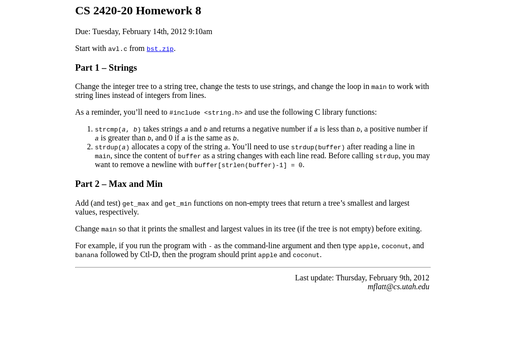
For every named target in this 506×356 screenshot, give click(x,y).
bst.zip (160, 48)
